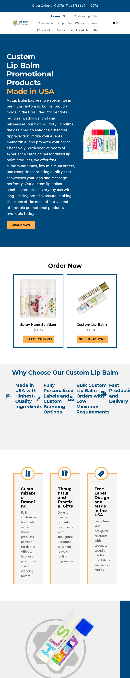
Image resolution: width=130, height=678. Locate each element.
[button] (21, 225)
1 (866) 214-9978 (85, 6)
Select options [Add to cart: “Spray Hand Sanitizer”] (38, 339)
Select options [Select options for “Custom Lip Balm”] (92, 339)
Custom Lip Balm (92, 325)
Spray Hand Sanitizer (38, 325)
